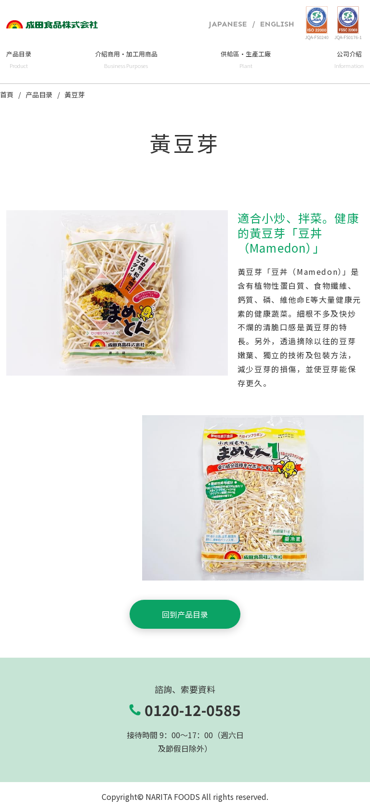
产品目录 (39, 95)
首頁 (6, 95)
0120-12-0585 (193, 710)
